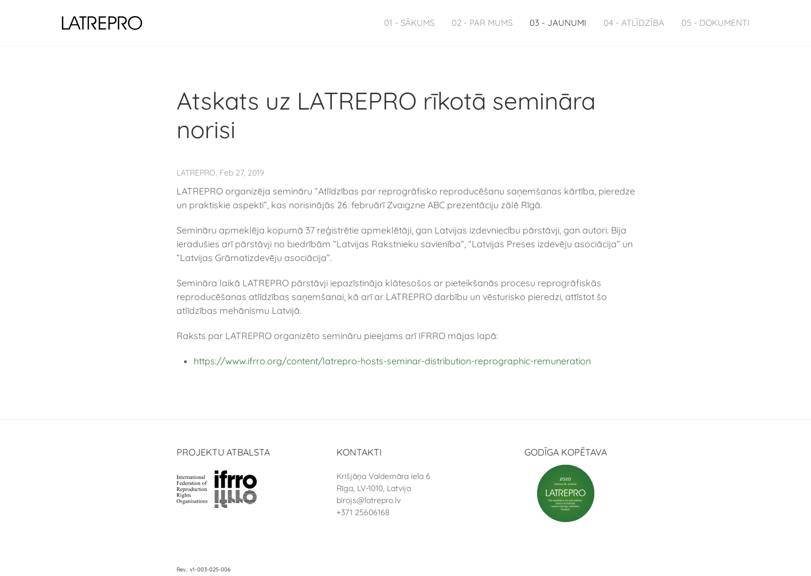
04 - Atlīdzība (634, 22)
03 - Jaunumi (558, 22)
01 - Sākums (409, 22)
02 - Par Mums (482, 22)
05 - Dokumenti (715, 22)
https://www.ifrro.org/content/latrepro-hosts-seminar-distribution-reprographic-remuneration (392, 361)
